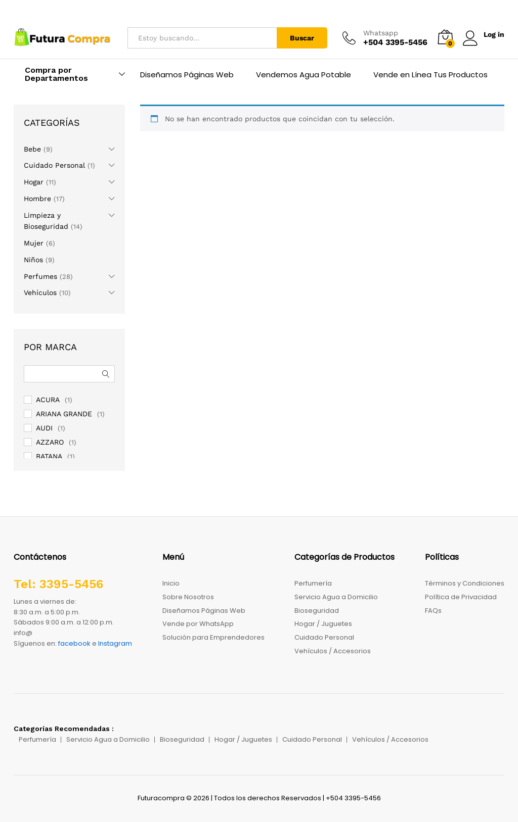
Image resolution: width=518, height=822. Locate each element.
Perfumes (40, 276)
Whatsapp (380, 33)
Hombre (37, 199)
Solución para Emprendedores (213, 637)
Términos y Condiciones (464, 583)
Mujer (34, 243)
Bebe (32, 149)
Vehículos (40, 292)
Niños (33, 260)
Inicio (171, 583)
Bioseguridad (316, 610)
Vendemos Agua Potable (303, 74)
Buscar (301, 38)
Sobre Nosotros (188, 597)
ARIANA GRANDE (64, 414)
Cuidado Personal (54, 165)
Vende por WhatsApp (198, 623)
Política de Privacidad (461, 597)
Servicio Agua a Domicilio (336, 597)
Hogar (34, 182)
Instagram (115, 643)
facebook (74, 643)
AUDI (44, 428)
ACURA (48, 400)
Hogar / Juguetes (323, 623)
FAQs (433, 610)
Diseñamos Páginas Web (187, 74)
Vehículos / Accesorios (332, 651)
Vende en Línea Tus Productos (430, 74)
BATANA (49, 456)
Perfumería (313, 583)
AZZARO (50, 442)
